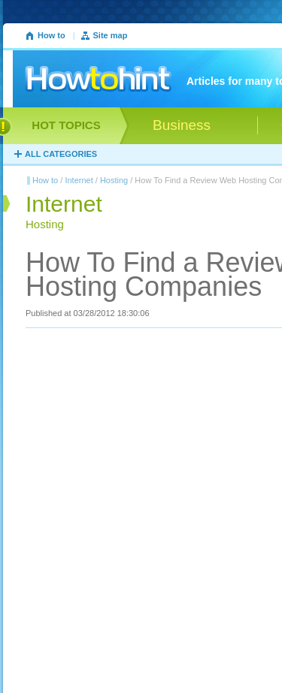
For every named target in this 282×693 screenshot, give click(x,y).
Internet (78, 180)
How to (51, 35)
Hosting (114, 180)
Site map (110, 35)
